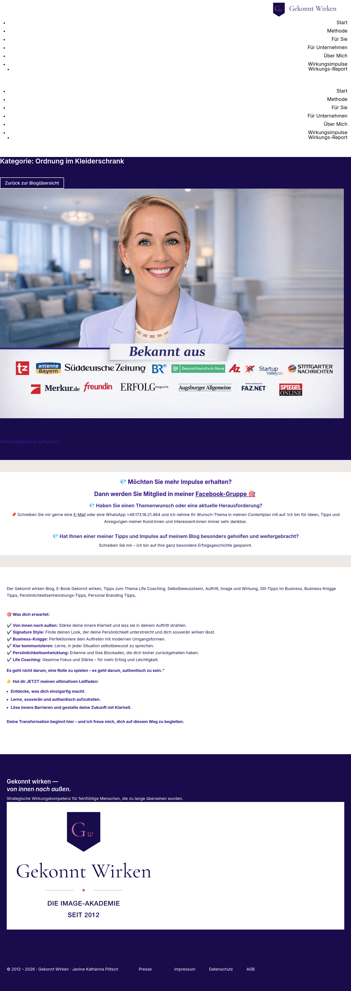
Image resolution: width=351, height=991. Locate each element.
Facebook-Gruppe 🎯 (225, 493)
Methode (337, 31)
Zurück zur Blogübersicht (32, 183)
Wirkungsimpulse (327, 64)
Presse (146, 969)
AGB (250, 969)
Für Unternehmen (327, 47)
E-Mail (79, 514)
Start (341, 22)
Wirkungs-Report (327, 69)
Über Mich (335, 56)
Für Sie (339, 39)
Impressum (191, 969)
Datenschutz (228, 969)
